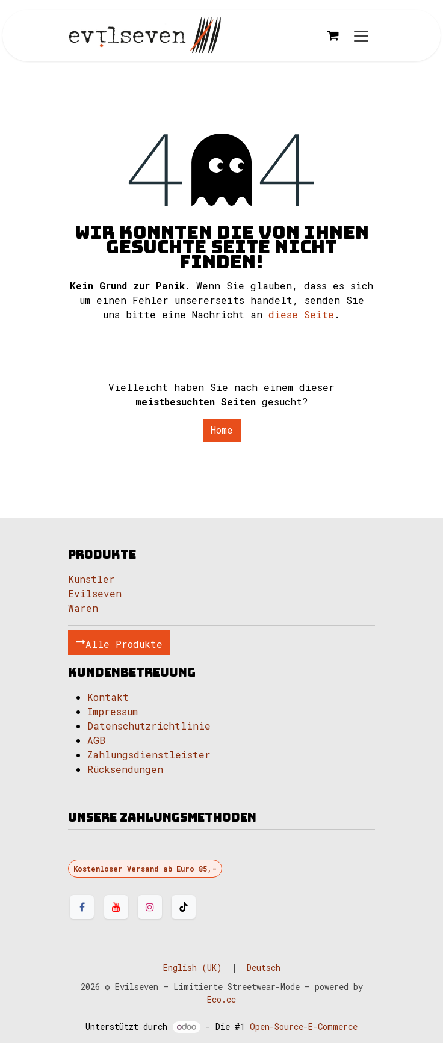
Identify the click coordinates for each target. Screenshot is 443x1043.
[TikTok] (184, 907)
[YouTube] (116, 907)
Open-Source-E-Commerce (304, 1026)
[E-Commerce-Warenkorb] (332, 35)
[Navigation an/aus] (361, 36)
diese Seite (301, 314)
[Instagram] (150, 907)
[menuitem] (192, 967)
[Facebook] (82, 907)
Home (222, 429)
